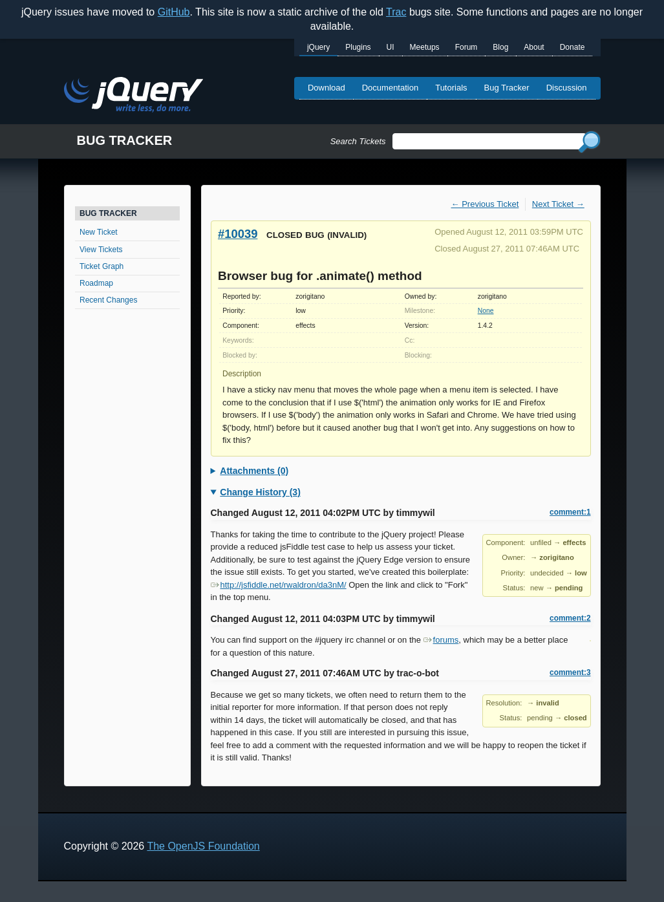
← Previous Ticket (485, 204)
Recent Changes (108, 300)
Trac (396, 11)
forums (441, 640)
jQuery (318, 47)
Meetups (425, 47)
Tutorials (451, 87)
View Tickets (101, 249)
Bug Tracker (507, 87)
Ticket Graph (101, 266)
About (534, 47)
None (486, 310)
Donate (572, 47)
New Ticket (99, 232)
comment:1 (570, 512)
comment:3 (570, 672)
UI (390, 47)
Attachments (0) (254, 471)
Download (326, 87)
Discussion (566, 87)
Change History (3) (260, 492)
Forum (466, 47)
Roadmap (96, 283)
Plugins (357, 47)
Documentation (390, 87)
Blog (500, 47)
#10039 (237, 234)
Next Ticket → (558, 204)
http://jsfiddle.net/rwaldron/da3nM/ (279, 585)
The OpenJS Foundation (203, 846)
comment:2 (570, 618)
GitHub (174, 11)
